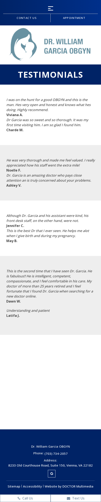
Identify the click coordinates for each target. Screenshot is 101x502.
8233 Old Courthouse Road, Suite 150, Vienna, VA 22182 (50, 465)
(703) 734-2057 (56, 453)
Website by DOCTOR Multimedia (69, 486)
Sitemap (14, 486)
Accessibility (32, 486)
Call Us (25, 498)
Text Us (76, 498)
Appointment (74, 18)
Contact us (27, 18)
